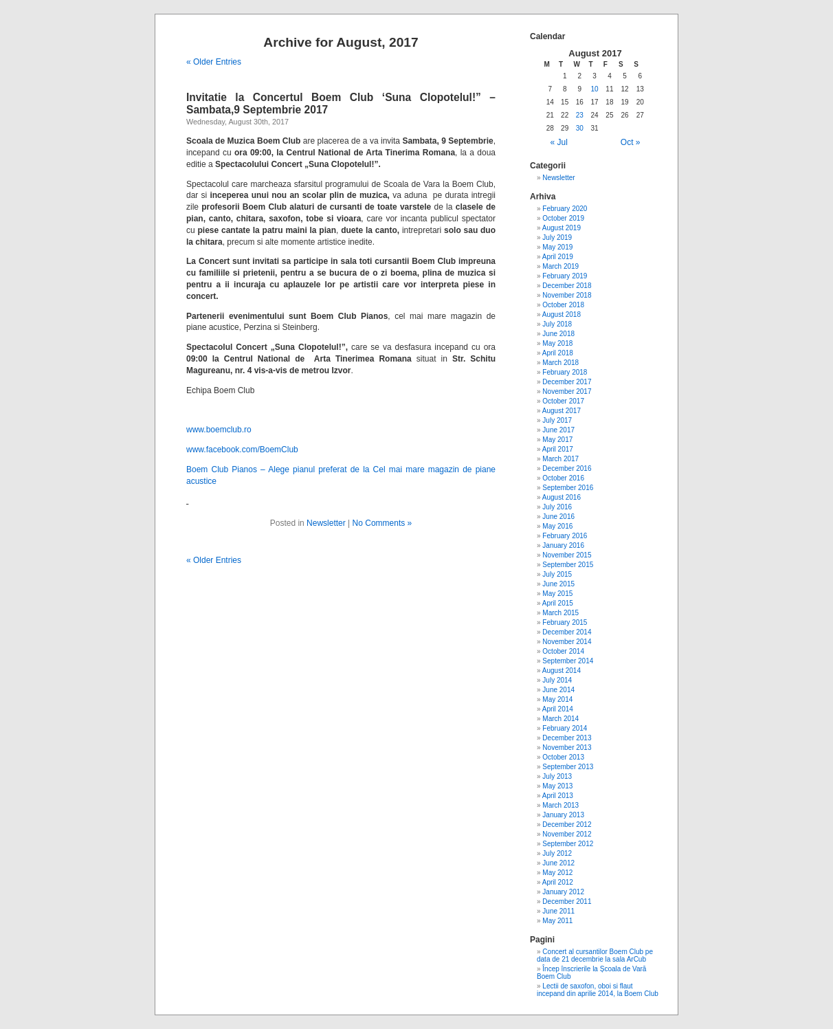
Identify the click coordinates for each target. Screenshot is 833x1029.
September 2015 (567, 564)
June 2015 (558, 584)
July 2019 (557, 237)
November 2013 (566, 747)
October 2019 (563, 218)
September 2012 (567, 844)
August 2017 (561, 410)
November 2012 (566, 834)
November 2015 (566, 555)
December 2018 (566, 285)
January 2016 (563, 545)
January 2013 (563, 815)
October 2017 (563, 401)
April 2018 (557, 353)
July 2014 (557, 680)
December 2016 (566, 468)
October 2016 (563, 478)
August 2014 (561, 670)
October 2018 (563, 305)
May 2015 (557, 593)
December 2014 (566, 632)
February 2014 (564, 728)
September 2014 (567, 661)
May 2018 (557, 343)
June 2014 (558, 690)
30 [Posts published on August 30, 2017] (580, 128)
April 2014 (557, 709)
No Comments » (382, 523)
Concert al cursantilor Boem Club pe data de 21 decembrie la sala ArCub (595, 955)
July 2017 (557, 420)
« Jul (559, 142)
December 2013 (566, 738)
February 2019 (564, 276)
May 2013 (557, 786)
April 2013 (557, 795)
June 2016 (558, 516)
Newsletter (326, 523)
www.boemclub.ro (219, 429)
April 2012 (557, 882)
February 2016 (564, 536)
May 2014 (557, 699)
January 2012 (563, 892)
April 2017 (557, 449)
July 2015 (557, 574)
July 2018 (557, 324)
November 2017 (566, 391)
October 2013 (563, 757)
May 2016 (557, 526)
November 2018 (566, 295)
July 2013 (557, 776)
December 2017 (566, 382)
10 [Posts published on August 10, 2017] (595, 89)
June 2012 (558, 863)
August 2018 (561, 314)
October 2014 (563, 651)
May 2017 (557, 439)
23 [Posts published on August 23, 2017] (580, 115)
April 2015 (557, 603)
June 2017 (558, 430)
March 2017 (560, 459)
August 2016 (561, 497)
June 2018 (558, 334)
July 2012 (557, 853)
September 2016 (567, 487)
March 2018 (560, 362)
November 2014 (566, 641)
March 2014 (560, 718)
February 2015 (564, 622)
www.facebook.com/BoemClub (242, 449)
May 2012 (557, 872)
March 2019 (560, 266)
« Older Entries (213, 62)
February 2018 (564, 372)
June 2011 (558, 911)
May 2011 (557, 921)
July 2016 (557, 507)
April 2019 (557, 257)
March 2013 (560, 805)
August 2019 (561, 228)
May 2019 (557, 247)
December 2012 (566, 824)
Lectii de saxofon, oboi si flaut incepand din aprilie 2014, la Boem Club (597, 989)
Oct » (631, 142)
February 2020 (564, 208)
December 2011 (566, 901)
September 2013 (567, 767)
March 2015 (560, 613)
